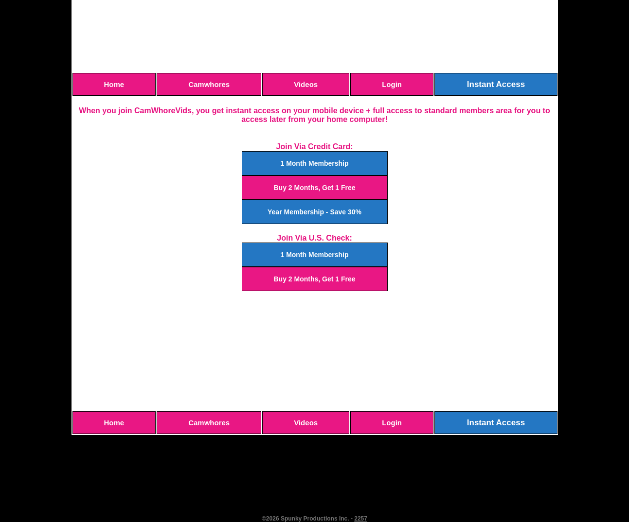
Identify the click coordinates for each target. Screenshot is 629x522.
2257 (360, 518)
